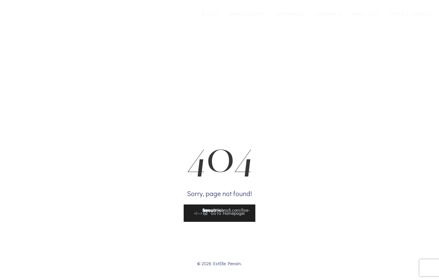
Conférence (328, 14)
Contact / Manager (411, 14)
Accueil (209, 14)
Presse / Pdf (365, 14)
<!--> (222, 212)
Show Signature (247, 14)
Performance (290, 14)
